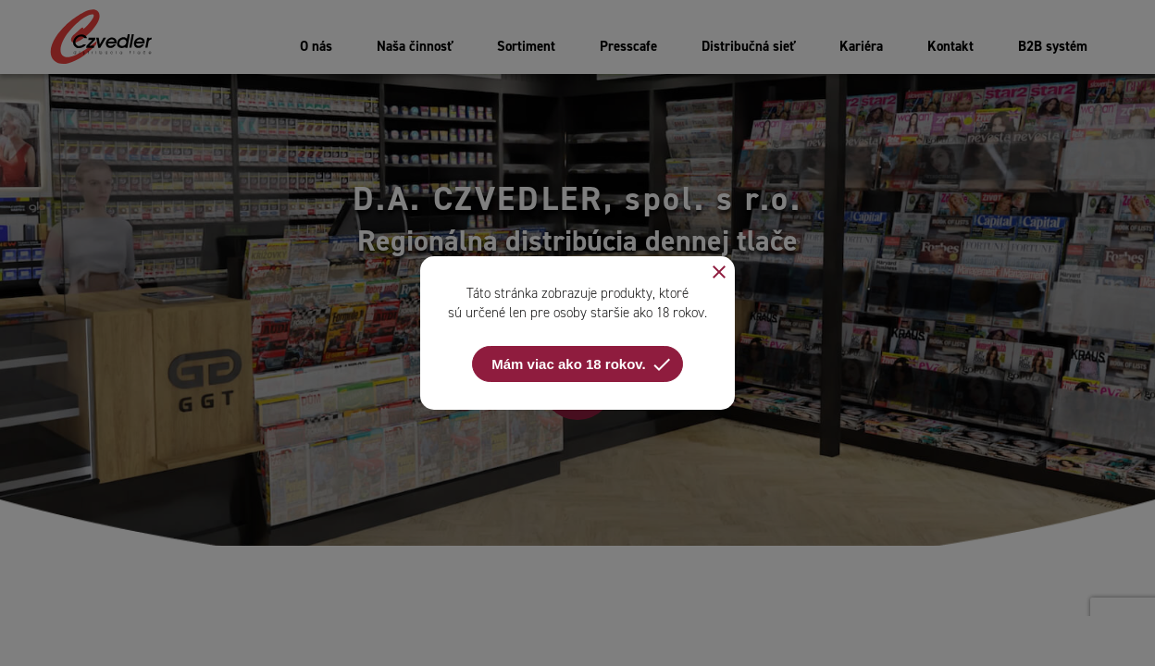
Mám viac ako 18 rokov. (581, 364)
